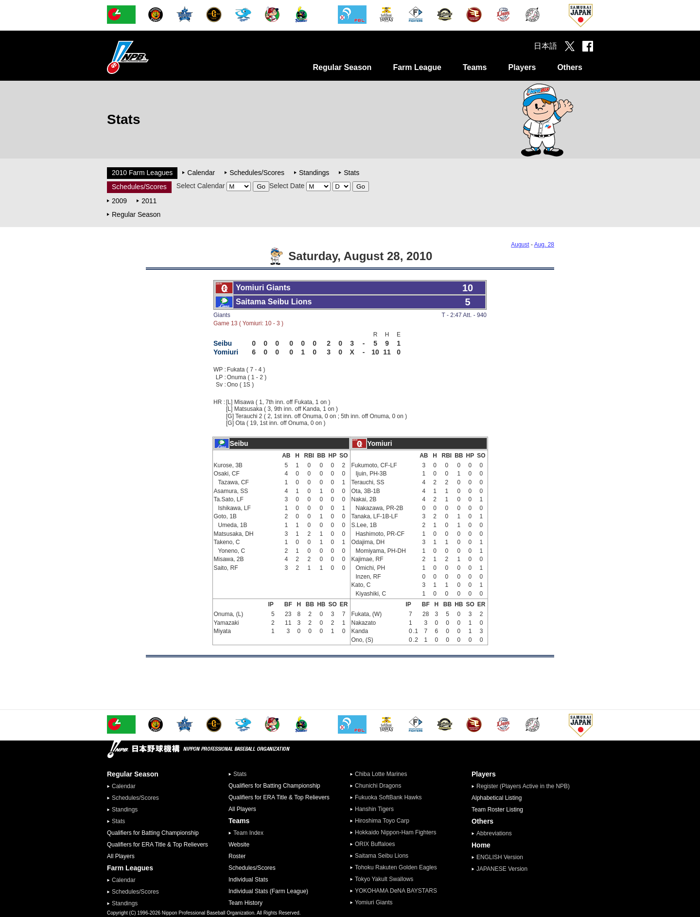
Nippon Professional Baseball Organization (152, 57)
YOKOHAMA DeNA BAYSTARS (396, 890)
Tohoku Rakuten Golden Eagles (396, 867)
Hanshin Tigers (374, 809)
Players (522, 67)
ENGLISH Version (499, 857)
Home (481, 845)
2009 (119, 201)
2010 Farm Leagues (142, 172)
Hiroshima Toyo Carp (382, 820)
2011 (149, 201)
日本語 (545, 46)
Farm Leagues (130, 868)
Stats (351, 172)
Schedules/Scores (256, 172)
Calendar (201, 172)
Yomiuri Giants (374, 902)
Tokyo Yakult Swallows (384, 879)
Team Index (248, 832)
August (520, 244)
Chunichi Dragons (378, 785)
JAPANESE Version (501, 868)
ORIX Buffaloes (375, 844)
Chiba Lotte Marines (381, 774)
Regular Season (342, 67)
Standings (314, 172)
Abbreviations (494, 833)
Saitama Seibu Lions (381, 855)
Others (569, 67)
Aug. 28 (544, 244)
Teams (475, 67)
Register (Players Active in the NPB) (526, 786)
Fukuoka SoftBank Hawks (388, 797)
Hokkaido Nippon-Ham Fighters (395, 832)
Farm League (417, 67)
